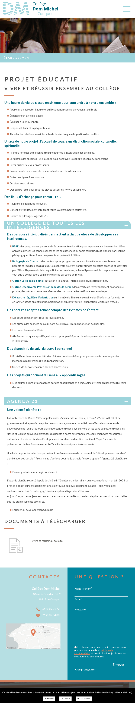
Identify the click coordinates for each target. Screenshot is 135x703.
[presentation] (101, 635)
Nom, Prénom (83, 588)
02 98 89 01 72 (51, 608)
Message (80, 609)
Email (78, 599)
